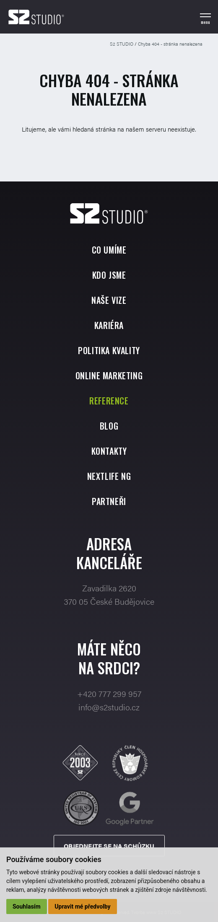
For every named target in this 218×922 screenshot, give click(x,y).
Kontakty (109, 451)
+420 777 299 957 (109, 710)
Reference (108, 400)
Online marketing (109, 375)
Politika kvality (109, 350)
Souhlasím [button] (27, 906)
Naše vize (108, 300)
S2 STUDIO (121, 44)
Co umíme (109, 249)
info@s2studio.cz (109, 723)
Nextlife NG (109, 476)
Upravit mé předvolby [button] (82, 906)
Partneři (109, 501)
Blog (109, 426)
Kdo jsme (109, 275)
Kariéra (109, 325)
